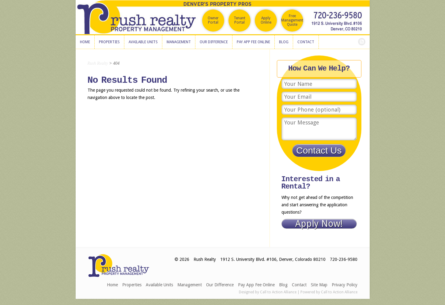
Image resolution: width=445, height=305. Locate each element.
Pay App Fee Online (256, 284)
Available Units (159, 284)
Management (189, 284)
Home (112, 284)
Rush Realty (98, 63)
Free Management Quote (292, 20)
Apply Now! (319, 224)
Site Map (319, 284)
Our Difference (220, 284)
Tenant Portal (239, 20)
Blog (283, 284)
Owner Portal (213, 20)
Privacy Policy (344, 284)
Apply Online (266, 20)
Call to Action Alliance (278, 292)
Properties (131, 284)
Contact (299, 284)
